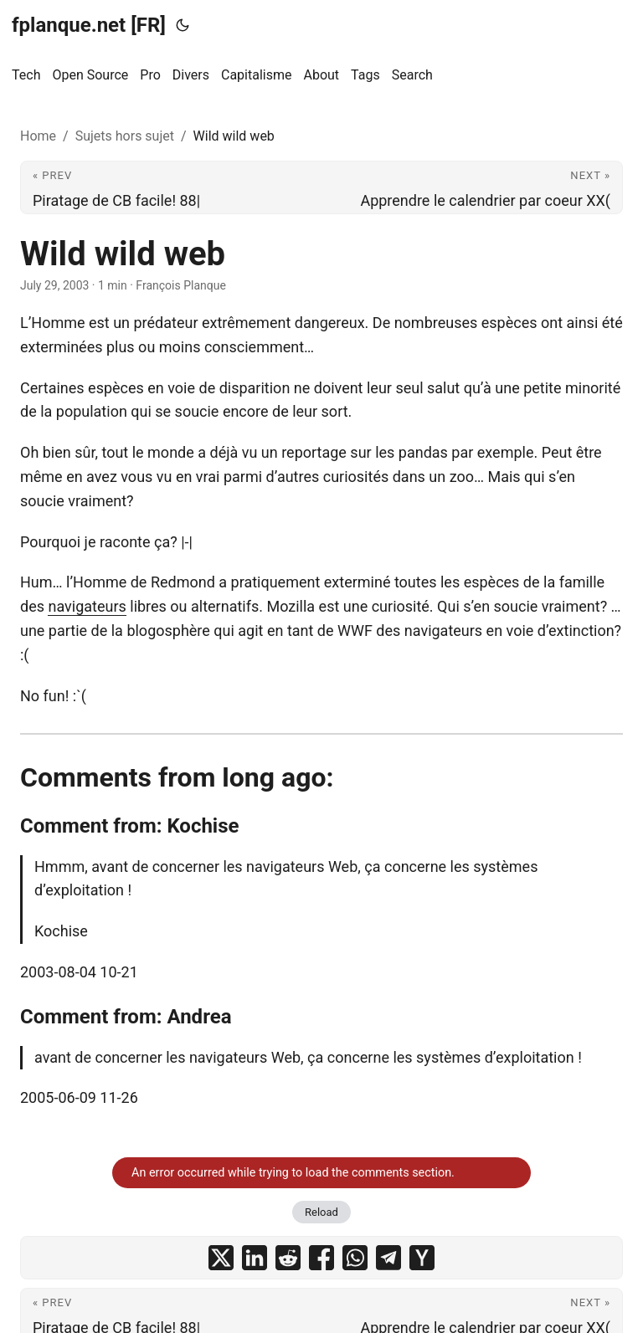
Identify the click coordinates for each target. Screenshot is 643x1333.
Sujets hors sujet (124, 136)
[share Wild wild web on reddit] (288, 1257)
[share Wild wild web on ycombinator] (422, 1257)
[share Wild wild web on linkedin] (254, 1257)
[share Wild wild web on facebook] (321, 1257)
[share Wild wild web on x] (221, 1257)
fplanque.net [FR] (89, 25)
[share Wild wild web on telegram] (388, 1257)
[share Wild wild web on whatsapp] (355, 1257)
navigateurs (87, 606)
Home (38, 136)
